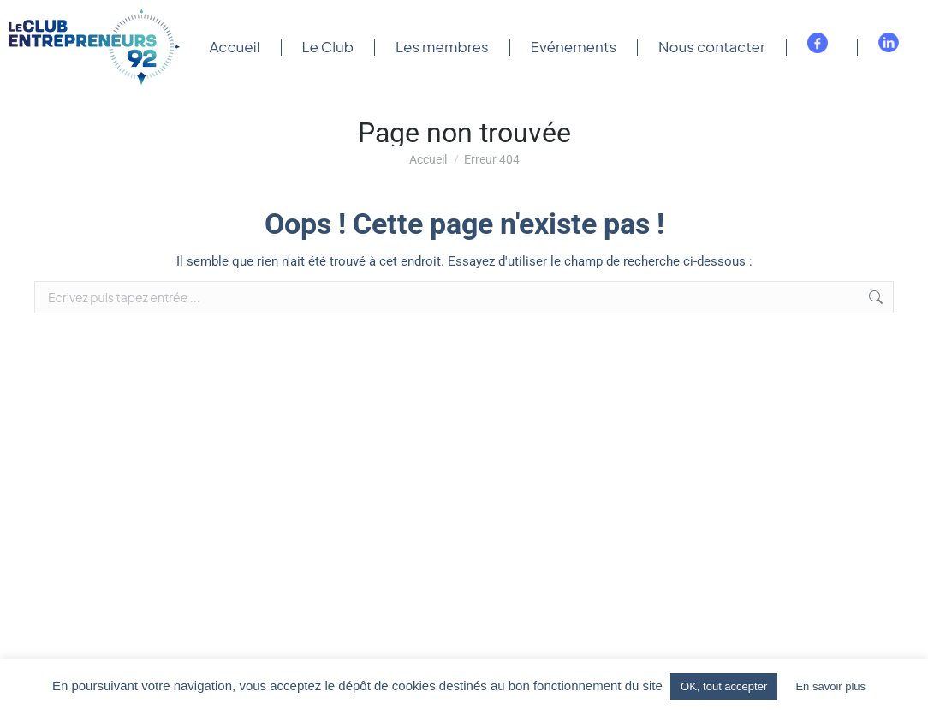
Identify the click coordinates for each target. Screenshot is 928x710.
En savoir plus (830, 686)
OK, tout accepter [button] (724, 686)
